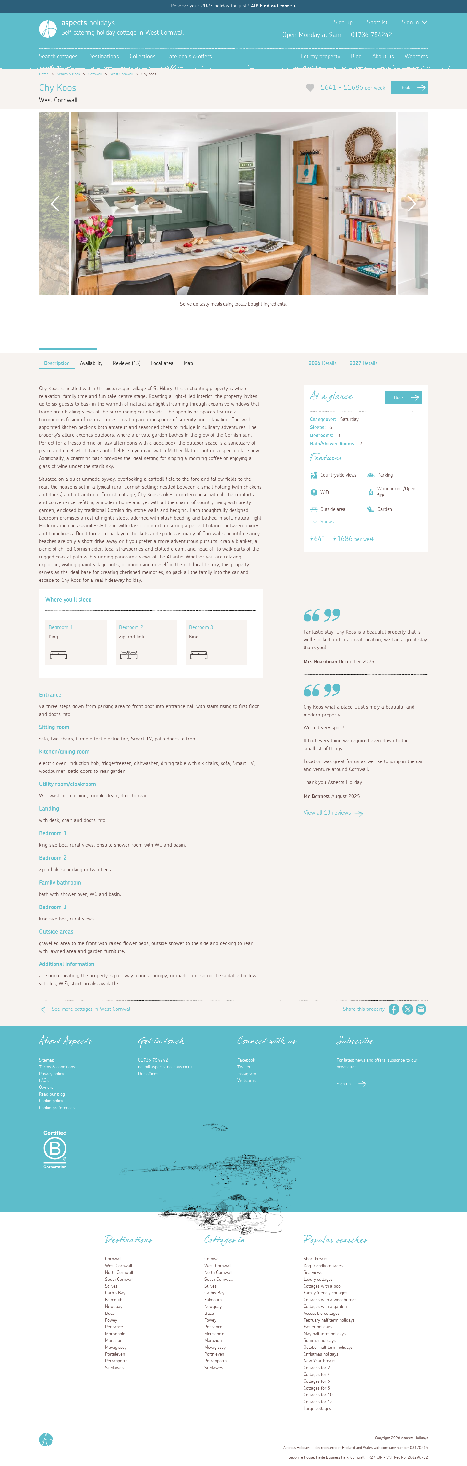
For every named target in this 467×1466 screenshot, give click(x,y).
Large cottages (317, 1408)
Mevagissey (115, 1347)
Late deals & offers (189, 57)
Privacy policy (51, 1074)
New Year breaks (319, 1361)
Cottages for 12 (318, 1402)
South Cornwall (119, 1279)
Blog (356, 57)
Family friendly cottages (325, 1293)
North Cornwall (119, 1272)
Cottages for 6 (317, 1381)
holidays (88, 23)
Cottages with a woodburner (330, 1300)
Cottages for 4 (317, 1374)
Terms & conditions (57, 1067)
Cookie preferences (57, 1108)
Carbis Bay (115, 1293)
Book (405, 87)
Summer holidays (320, 1340)
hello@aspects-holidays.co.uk (165, 1067)
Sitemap (46, 1060)
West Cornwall (121, 74)
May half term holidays (325, 1334)
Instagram (423, 35)
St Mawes (114, 1368)
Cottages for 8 (317, 1388)
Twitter (412, 35)
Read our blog (52, 1094)
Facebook (402, 35)
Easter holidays (318, 1327)
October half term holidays (328, 1347)
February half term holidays (329, 1320)
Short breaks (315, 1259)
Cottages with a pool (322, 1286)
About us (383, 57)
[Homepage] (48, 29)
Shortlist (377, 23)
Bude (110, 1313)
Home (44, 74)
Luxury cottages (318, 1279)
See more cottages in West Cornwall (92, 1009)
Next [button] (412, 203)
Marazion (113, 1340)
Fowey (111, 1320)
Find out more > (278, 5)
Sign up (343, 23)
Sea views (313, 1272)
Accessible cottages (322, 1313)
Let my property (320, 57)
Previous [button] (55, 203)
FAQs (44, 1080)
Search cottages (58, 57)
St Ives (111, 1286)
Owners (46, 1087)
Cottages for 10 (318, 1395)
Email (421, 1009)
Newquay (113, 1306)
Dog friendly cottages (323, 1266)
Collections (143, 57)
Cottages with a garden (325, 1306)
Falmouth (113, 1300)
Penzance (114, 1327)
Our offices (148, 1074)
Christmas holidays (321, 1354)
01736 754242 (153, 1060)
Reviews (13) (126, 363)
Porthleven (115, 1354)
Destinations (103, 57)
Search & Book (68, 74)
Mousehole (115, 1334)
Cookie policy (51, 1101)
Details (323, 363)
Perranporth (116, 1361)
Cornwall (95, 74)
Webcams (416, 57)
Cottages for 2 (317, 1368)
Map (188, 363)
